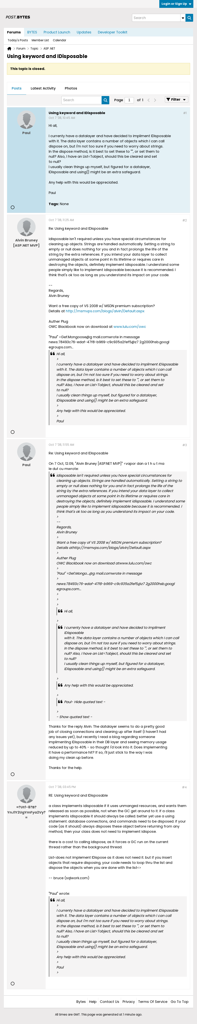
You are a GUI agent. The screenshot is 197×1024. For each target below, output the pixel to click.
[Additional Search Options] (183, 18)
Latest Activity (43, 88)
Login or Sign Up (176, 4)
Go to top (180, 1001)
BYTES (32, 32)
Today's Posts (18, 40)
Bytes (81, 1001)
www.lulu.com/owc (130, 326)
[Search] (158, 18)
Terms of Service (152, 1001)
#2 (184, 220)
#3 (184, 445)
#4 (184, 787)
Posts (17, 88)
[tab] (16, 88)
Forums (14, 32)
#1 (185, 113)
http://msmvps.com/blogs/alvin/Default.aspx (105, 311)
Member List (40, 40)
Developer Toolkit (112, 32)
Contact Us (109, 1001)
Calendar (59, 40)
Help (93, 1001)
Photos (71, 88)
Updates (84, 32)
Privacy (129, 1001)
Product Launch (57, 32)
